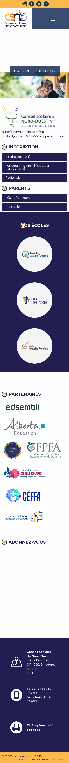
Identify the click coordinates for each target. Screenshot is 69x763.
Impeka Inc (57, 759)
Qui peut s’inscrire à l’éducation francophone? (27, 167)
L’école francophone (19, 197)
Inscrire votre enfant (20, 156)
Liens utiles (13, 206)
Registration (13, 177)
